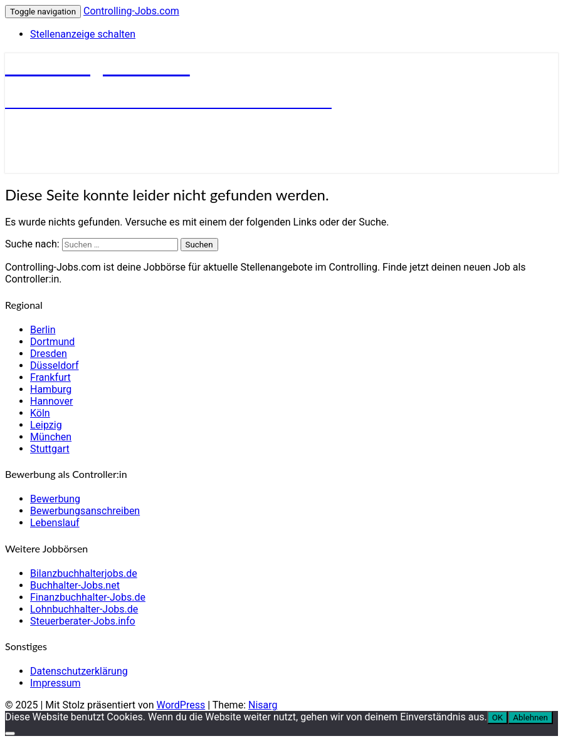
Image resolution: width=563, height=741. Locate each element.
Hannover (51, 401)
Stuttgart (50, 449)
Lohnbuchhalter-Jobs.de (84, 609)
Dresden (48, 354)
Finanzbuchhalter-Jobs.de (87, 597)
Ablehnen (530, 717)
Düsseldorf (54, 365)
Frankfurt (50, 377)
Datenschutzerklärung (79, 671)
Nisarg (263, 705)
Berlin (43, 330)
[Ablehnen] (10, 733)
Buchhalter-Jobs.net (75, 585)
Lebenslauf (55, 523)
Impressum (55, 683)
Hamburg (50, 389)
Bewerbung (55, 499)
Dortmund (52, 342)
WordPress (180, 705)
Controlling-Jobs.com (131, 11)
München (50, 437)
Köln (40, 413)
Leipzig (46, 425)
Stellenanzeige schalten (82, 34)
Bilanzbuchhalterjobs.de (83, 573)
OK (497, 717)
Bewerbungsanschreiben (85, 511)
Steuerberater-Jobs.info (82, 621)
